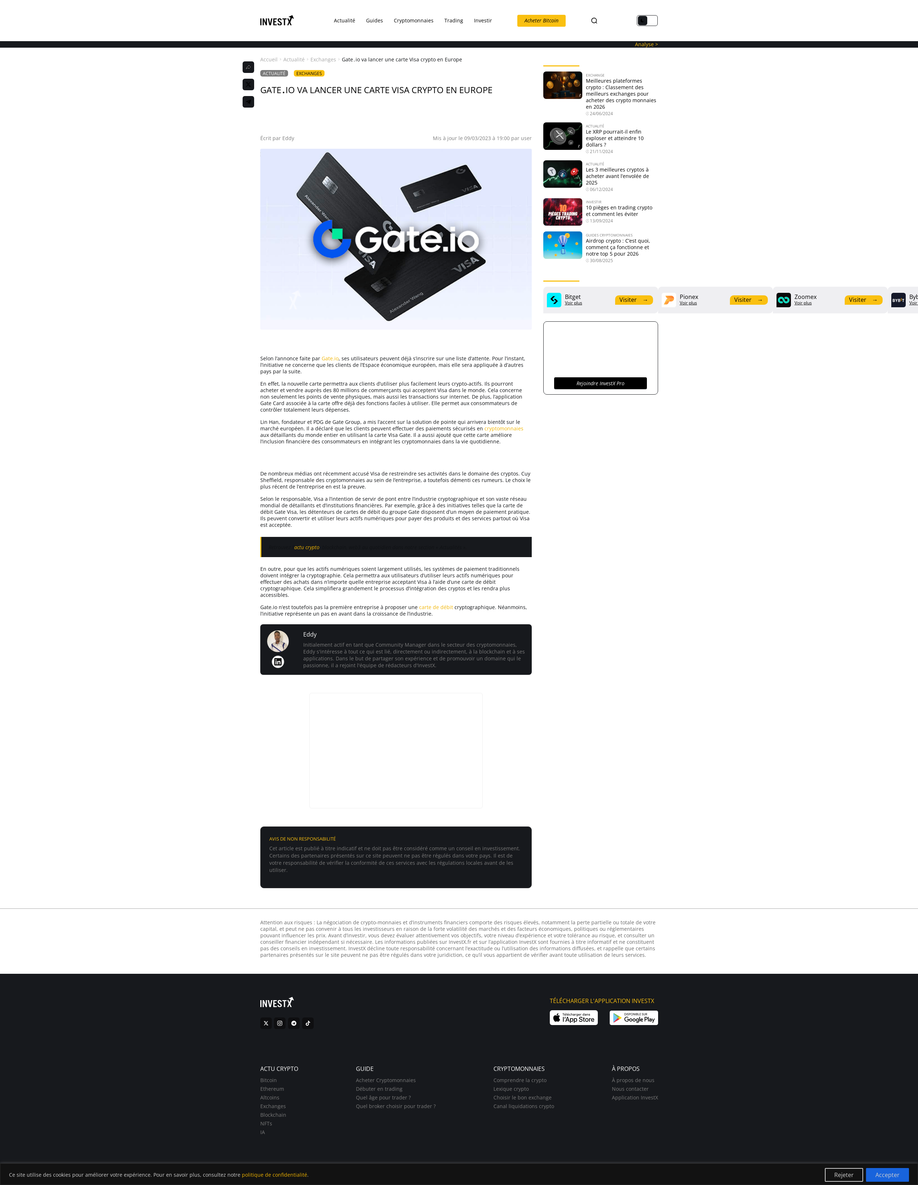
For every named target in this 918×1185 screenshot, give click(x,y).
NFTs (266, 1123)
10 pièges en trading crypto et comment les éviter (619, 210)
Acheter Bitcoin (541, 20)
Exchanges (323, 59)
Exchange (595, 75)
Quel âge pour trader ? (383, 1097)
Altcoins (269, 1097)
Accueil (269, 59)
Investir (483, 20)
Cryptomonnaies (414, 20)
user (526, 138)
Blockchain (273, 1114)
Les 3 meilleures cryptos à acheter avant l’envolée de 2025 (617, 176)
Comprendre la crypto (520, 1080)
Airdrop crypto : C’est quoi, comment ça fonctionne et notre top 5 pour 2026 (618, 247)
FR (606, 20)
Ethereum (272, 1088)
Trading (453, 20)
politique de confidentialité (274, 1174)
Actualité (344, 20)
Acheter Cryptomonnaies (386, 1080)
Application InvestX (635, 1097)
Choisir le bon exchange (522, 1097)
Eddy (288, 138)
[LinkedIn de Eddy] (278, 662)
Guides (374, 20)
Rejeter (844, 1175)
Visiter (633, 300)
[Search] (594, 20)
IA (262, 1132)
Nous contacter (630, 1088)
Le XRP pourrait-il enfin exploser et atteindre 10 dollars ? (615, 138)
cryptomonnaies (503, 428)
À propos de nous (633, 1080)
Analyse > (646, 44)
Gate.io (330, 358)
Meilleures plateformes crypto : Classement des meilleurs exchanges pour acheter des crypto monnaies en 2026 (621, 93)
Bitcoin (268, 1080)
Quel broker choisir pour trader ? (396, 1106)
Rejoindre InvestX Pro (601, 383)
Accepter (887, 1175)
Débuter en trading (379, 1088)
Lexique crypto (511, 1088)
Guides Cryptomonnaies (609, 235)
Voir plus (573, 303)
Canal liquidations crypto (523, 1106)
